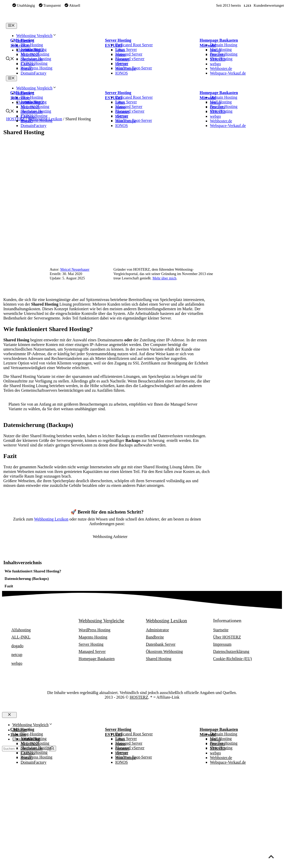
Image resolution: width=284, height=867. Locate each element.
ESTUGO (113, 45)
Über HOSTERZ (227, 637)
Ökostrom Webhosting (164, 651)
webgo (215, 64)
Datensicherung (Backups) (27, 578)
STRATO (217, 59)
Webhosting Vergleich (36, 35)
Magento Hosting (93, 637)
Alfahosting (30, 50)
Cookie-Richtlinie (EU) (232, 658)
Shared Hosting (158, 658)
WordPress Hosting (95, 630)
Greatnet (122, 59)
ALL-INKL (30, 54)
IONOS (121, 73)
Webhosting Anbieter (32, 620)
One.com (217, 54)
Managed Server (92, 651)
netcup (215, 50)
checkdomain (31, 59)
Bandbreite (155, 637)
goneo (120, 54)
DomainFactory (33, 73)
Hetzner (121, 64)
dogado (27, 68)
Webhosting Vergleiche (101, 620)
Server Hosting (118, 40)
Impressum (222, 644)
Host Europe (125, 68)
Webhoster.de (221, 68)
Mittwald (208, 45)
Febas (120, 50)
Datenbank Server (160, 644)
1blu (14, 45)
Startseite (221, 630)
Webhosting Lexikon (51, 519)
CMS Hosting (22, 40)
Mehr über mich (164, 278)
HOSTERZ (139, 697)
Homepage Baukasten (219, 40)
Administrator (157, 630)
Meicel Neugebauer (74, 269)
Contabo (27, 64)
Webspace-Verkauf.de (228, 73)
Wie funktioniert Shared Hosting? (33, 571)
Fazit (9, 586)
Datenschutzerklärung (231, 651)
